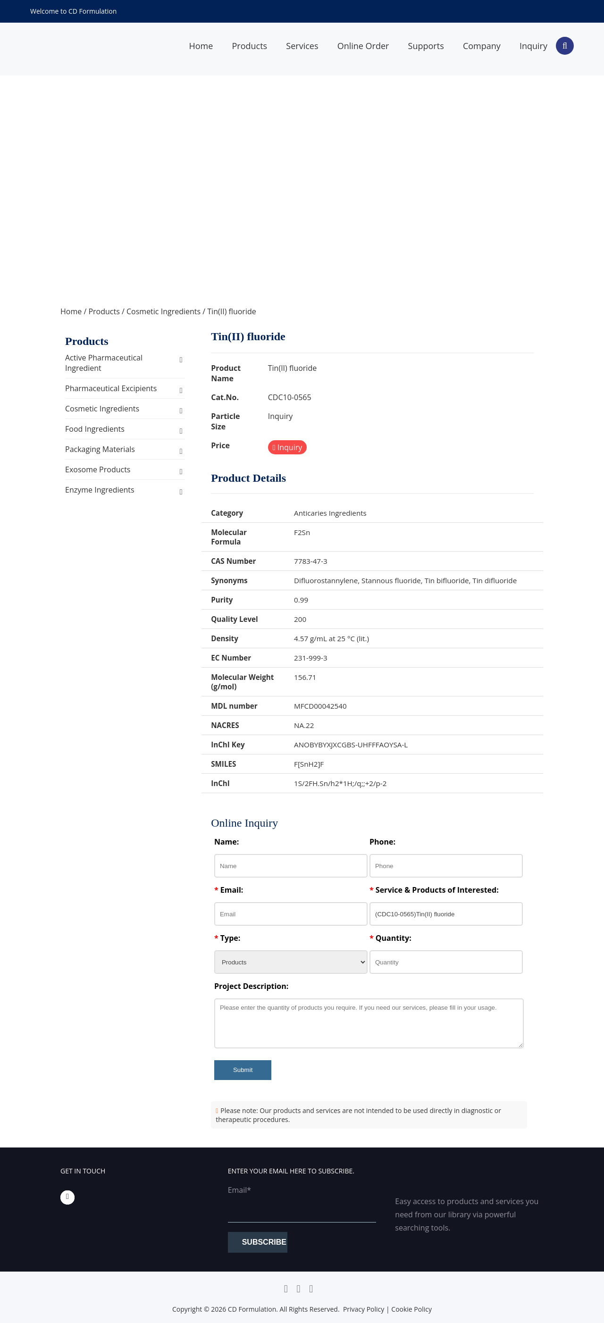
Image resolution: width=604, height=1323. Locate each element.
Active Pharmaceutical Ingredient (104, 362)
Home (201, 45)
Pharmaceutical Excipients (111, 388)
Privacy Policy (363, 1309)
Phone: (382, 842)
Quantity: (390, 938)
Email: (228, 890)
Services (302, 45)
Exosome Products (97, 469)
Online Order (363, 45)
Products (249, 45)
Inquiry (533, 45)
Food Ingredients (95, 429)
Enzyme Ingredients (99, 490)
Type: (227, 938)
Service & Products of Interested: (434, 890)
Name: (226, 842)
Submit (242, 1069)
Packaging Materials (100, 449)
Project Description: (251, 986)
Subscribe (264, 1242)
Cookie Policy (411, 1309)
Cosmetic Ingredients (163, 311)
